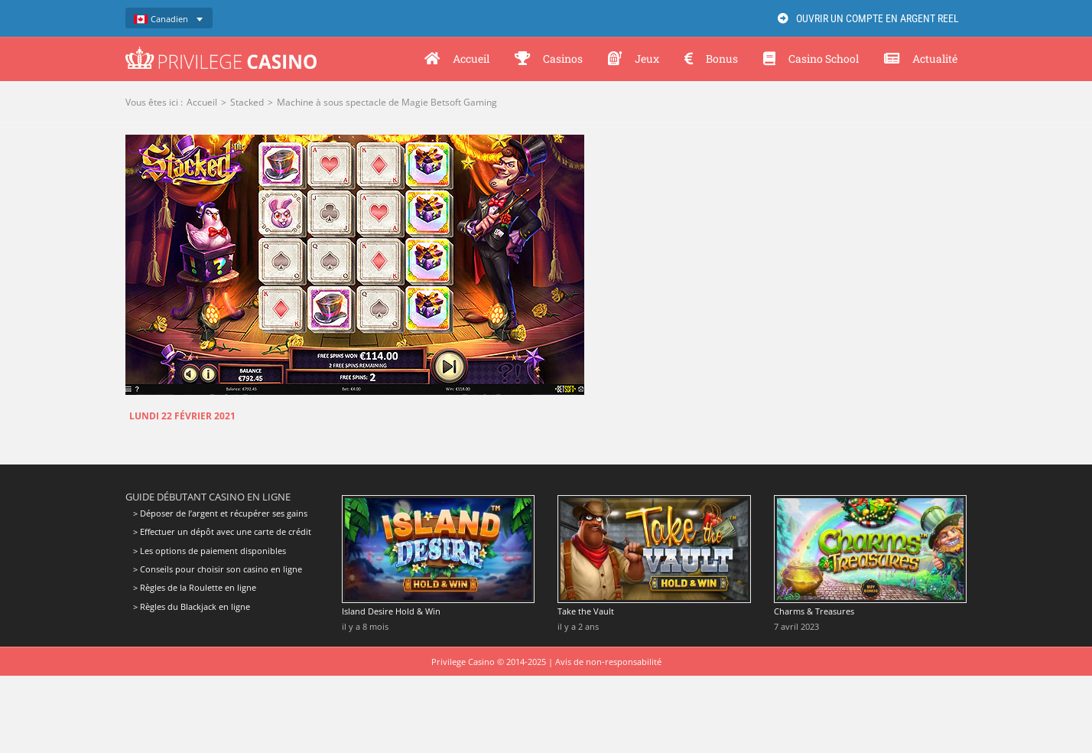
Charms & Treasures (814, 611)
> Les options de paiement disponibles (209, 550)
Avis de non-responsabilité (608, 661)
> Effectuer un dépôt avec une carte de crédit (222, 531)
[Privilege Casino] (221, 52)
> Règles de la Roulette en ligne (194, 587)
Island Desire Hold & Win (391, 611)
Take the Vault (585, 611)
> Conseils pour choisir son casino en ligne (217, 569)
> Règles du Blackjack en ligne (191, 606)
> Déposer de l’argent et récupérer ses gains (220, 513)
